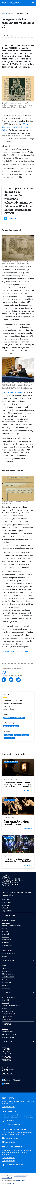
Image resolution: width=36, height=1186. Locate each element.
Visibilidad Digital (7, 1178)
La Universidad (8, 915)
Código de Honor (7, 939)
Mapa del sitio (8, 1083)
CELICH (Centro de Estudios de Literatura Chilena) (15, 127)
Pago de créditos (7, 1017)
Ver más (28, 790)
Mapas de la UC (6, 956)
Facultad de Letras (18, 717)
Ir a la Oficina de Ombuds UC (13, 1165)
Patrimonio (8, 735)
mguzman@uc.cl (8, 709)
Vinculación (5, 931)
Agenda (4, 968)
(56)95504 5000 (9, 1120)
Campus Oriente (6, 902)
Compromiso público (11, 726)
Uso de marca (6, 988)
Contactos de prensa (8, 1037)
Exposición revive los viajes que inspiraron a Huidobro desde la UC (17, 860)
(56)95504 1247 (9, 1161)
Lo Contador (5, 908)
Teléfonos (5, 1029)
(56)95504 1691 (9, 1158)
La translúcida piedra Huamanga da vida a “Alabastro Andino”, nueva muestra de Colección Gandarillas (18, 784)
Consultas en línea (7, 1031)
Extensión (4, 928)
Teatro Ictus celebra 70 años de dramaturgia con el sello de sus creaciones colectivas (16, 822)
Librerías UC (5, 1003)
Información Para (7, 951)
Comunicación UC (9, 961)
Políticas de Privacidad (11, 1080)
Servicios (6, 992)
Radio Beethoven (7, 982)
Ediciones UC (5, 937)
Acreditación (8, 1042)
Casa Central (5, 899)
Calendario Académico (8, 953)
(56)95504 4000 (9, 1107)
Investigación (6, 923)
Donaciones (5, 942)
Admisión (4, 948)
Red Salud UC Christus (8, 997)
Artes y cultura (9, 738)
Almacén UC (5, 1000)
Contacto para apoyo (11, 1138)
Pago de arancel (6, 1019)
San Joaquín (5, 905)
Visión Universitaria (21, 735)
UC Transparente (7, 945)
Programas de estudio (8, 920)
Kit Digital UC (13, 1183)
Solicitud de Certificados (9, 1014)
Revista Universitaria (8, 977)
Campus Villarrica (7, 911)
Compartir (12, 218)
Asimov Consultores (20, 1176)
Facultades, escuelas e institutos (11, 925)
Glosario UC (5, 985)
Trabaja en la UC (6, 1008)
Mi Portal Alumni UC (8, 1011)
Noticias (10, 13)
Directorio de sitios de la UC (10, 1034)
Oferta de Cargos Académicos (11, 1005)
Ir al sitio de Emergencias (12, 1124)
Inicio (3, 13)
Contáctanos (8, 1024)
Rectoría (7, 717)
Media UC (4, 979)
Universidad (5, 934)
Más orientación (9, 1142)
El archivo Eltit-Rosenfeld (12, 392)
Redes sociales (6, 971)
